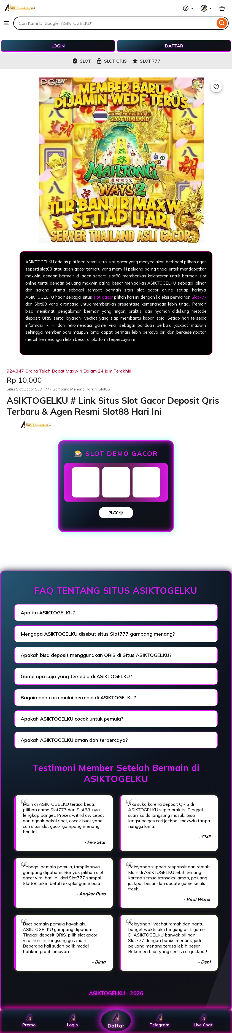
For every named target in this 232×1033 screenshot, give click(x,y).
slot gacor (103, 297)
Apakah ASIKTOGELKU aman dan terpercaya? (74, 740)
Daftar (116, 1021)
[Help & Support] (188, 8)
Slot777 (199, 297)
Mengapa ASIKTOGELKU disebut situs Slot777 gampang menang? (98, 634)
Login (72, 1020)
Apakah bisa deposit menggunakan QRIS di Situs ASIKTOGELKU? (96, 655)
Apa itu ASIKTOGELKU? (48, 612)
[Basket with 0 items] (222, 8)
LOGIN (58, 46)
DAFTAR (174, 46)
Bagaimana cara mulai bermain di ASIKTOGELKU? (78, 697)
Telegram (159, 1020)
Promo (29, 1020)
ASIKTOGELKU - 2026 (116, 993)
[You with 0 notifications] (206, 8)
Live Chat (203, 1020)
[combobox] (114, 23)
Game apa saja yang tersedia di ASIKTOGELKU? (76, 676)
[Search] (222, 23)
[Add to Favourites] (216, 86)
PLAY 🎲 (116, 512)
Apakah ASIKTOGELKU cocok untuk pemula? (72, 719)
